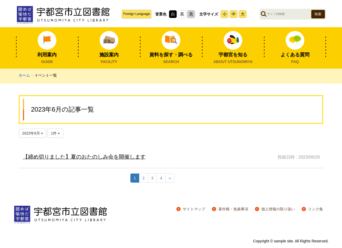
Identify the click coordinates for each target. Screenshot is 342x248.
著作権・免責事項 (233, 209)
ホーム (24, 75)
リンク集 (315, 209)
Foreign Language (136, 14)
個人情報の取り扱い (278, 209)
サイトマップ (194, 209)
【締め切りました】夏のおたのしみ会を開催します (84, 157)
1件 (55, 133)
